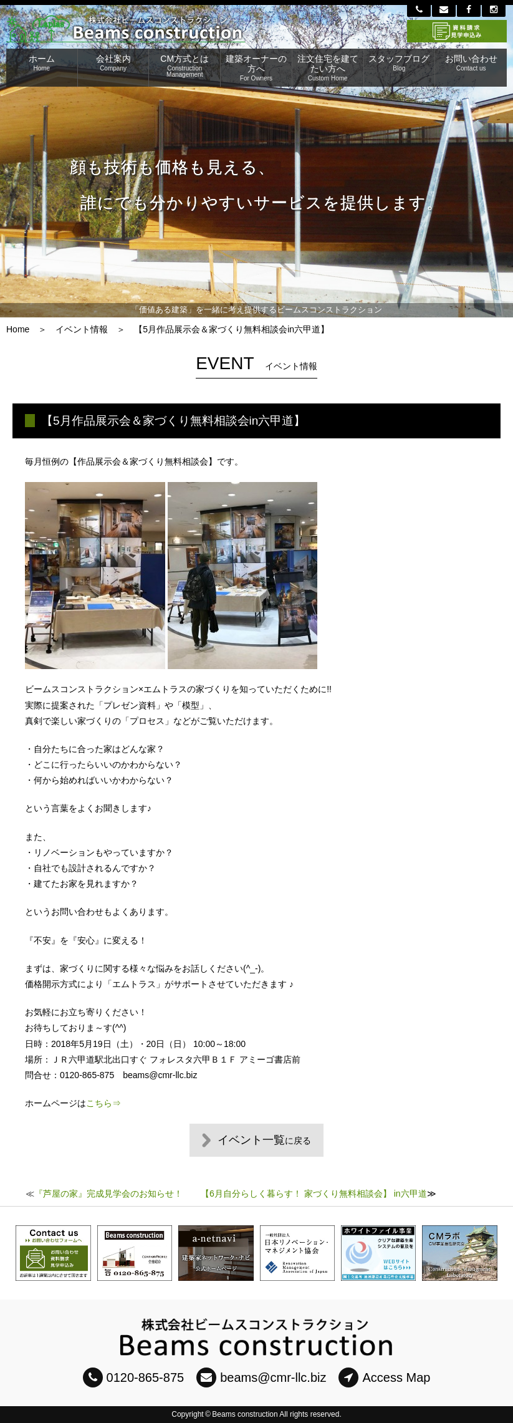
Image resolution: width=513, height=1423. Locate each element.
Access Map (384, 1377)
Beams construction (244, 1414)
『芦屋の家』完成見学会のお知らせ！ (108, 1194)
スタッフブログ (399, 63)
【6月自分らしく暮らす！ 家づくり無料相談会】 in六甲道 (313, 1194)
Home (17, 329)
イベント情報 (81, 329)
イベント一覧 (264, 1140)
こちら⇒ (103, 1103)
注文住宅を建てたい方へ (327, 68)
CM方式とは (184, 66)
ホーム (41, 63)
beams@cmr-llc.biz (261, 1377)
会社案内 (113, 63)
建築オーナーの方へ (256, 68)
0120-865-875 (134, 1377)
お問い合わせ (471, 63)
